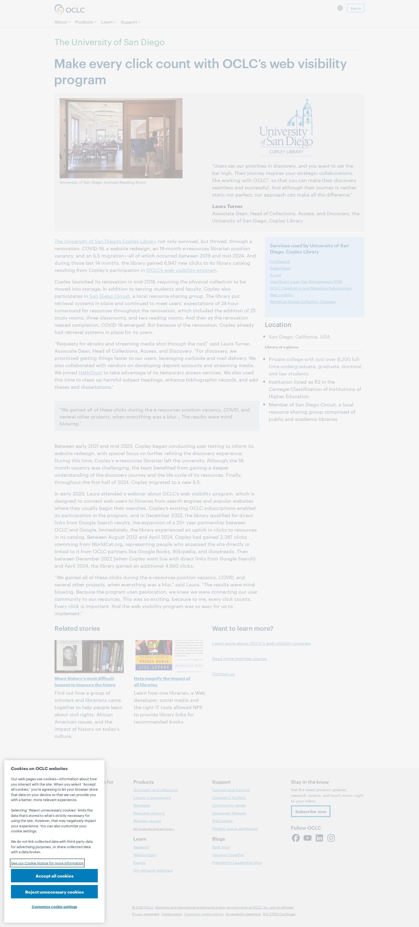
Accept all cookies (54, 875)
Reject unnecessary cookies (54, 891)
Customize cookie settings (54, 906)
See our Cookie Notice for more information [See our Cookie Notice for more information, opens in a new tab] (47, 862)
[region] (54, 841)
